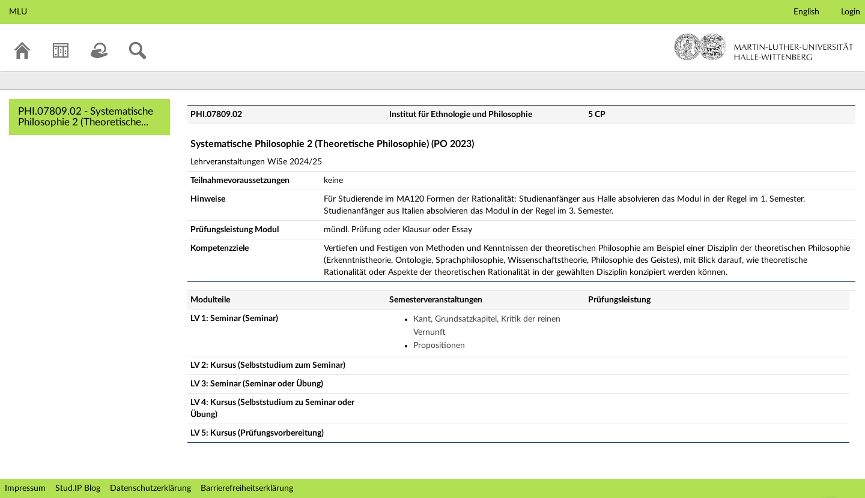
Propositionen (439, 345)
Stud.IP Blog (77, 488)
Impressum (25, 488)
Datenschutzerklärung (150, 488)
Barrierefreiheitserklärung (247, 488)
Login (850, 12)
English (806, 12)
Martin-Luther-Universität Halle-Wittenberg (764, 47)
